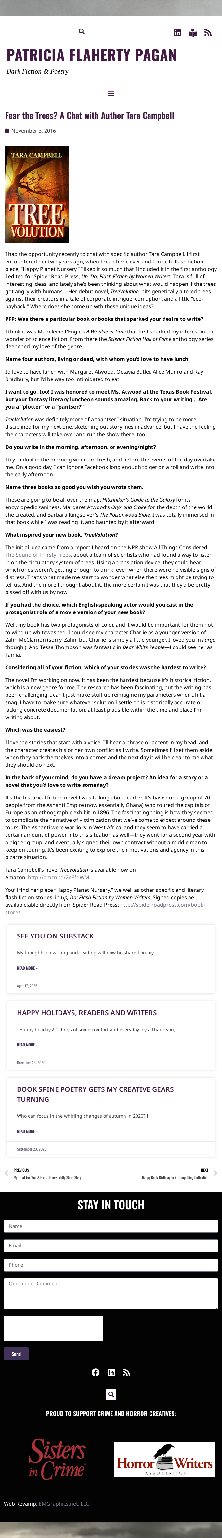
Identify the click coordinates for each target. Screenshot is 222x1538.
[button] (81, 31)
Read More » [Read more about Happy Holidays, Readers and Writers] (27, 1044)
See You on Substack (55, 935)
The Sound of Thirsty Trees (38, 554)
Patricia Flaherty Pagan (92, 54)
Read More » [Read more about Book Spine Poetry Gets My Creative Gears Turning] (27, 1131)
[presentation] (53, 1328)
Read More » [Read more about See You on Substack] (27, 968)
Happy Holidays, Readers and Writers (87, 1012)
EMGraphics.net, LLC (64, 1503)
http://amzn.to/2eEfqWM (58, 877)
